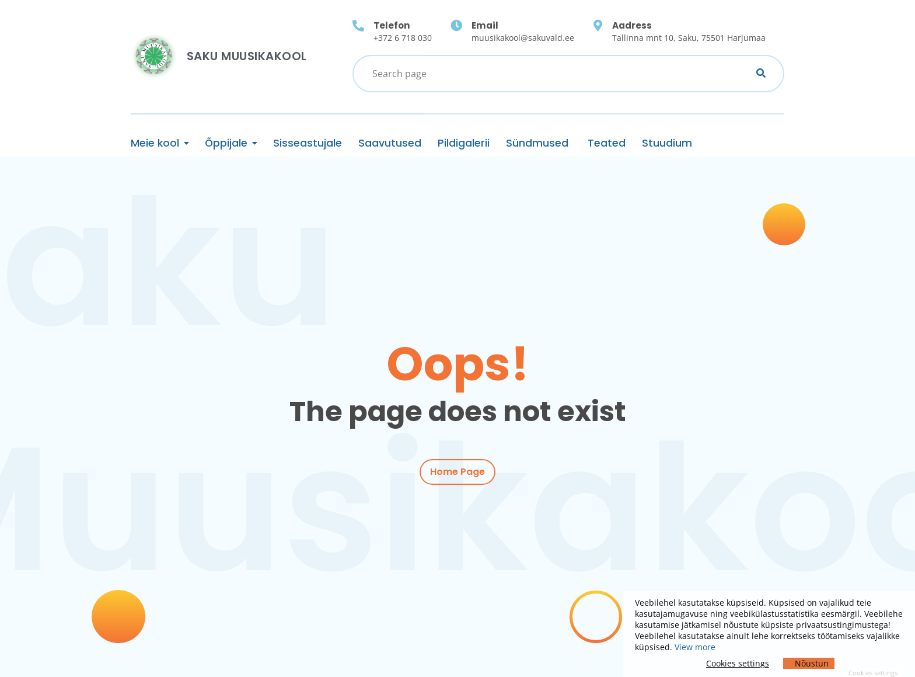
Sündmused (538, 143)
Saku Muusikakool (247, 56)
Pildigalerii (464, 143)
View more (695, 646)
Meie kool (155, 143)
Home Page (457, 472)
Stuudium (667, 143)
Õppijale (226, 143)
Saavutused (389, 143)
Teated (607, 143)
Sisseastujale (307, 143)
